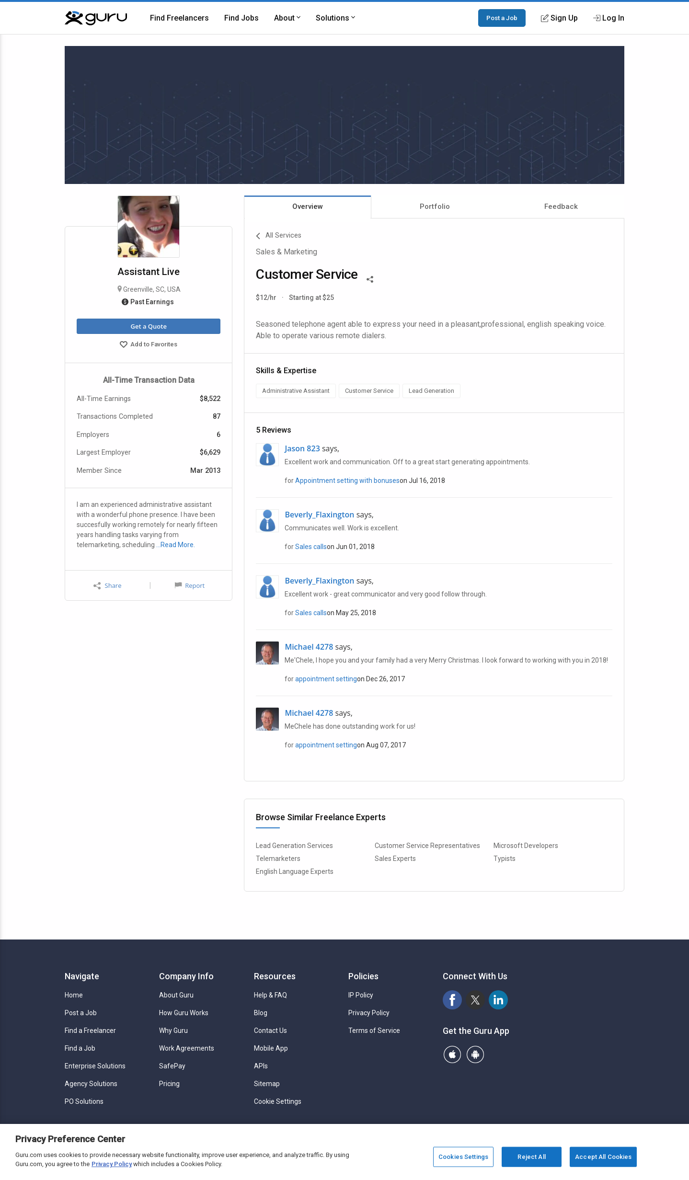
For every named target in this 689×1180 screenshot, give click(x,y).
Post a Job (501, 18)
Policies (363, 976)
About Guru (176, 995)
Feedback (561, 206)
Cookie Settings (277, 1101)
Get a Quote (148, 326)
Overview (307, 206)
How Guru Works (183, 1013)
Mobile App (271, 1048)
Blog (260, 1013)
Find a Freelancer (90, 1030)
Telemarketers (278, 858)
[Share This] (370, 278)
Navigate (82, 976)
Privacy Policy (369, 1013)
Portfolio (435, 206)
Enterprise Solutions (95, 1066)
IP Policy (360, 995)
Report (190, 585)
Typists (505, 858)
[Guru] (96, 18)
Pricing (169, 1084)
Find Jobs (241, 18)
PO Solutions (84, 1101)
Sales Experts (395, 858)
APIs (261, 1066)
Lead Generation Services (294, 845)
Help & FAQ (270, 995)
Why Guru (173, 1030)
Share (107, 585)
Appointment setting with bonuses (347, 480)
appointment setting (326, 679)
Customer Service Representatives (427, 845)
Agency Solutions (91, 1084)
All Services (278, 236)
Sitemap (267, 1084)
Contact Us (270, 1030)
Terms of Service (374, 1030)
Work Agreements (186, 1048)
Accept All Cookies (603, 1156)
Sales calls (311, 546)
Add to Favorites (148, 345)
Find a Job (80, 1048)
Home (74, 995)
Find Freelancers (179, 18)
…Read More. (175, 545)
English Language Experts (294, 871)
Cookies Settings (463, 1156)
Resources (275, 976)
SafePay (172, 1066)
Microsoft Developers (526, 845)
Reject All (531, 1156)
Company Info (186, 976)
